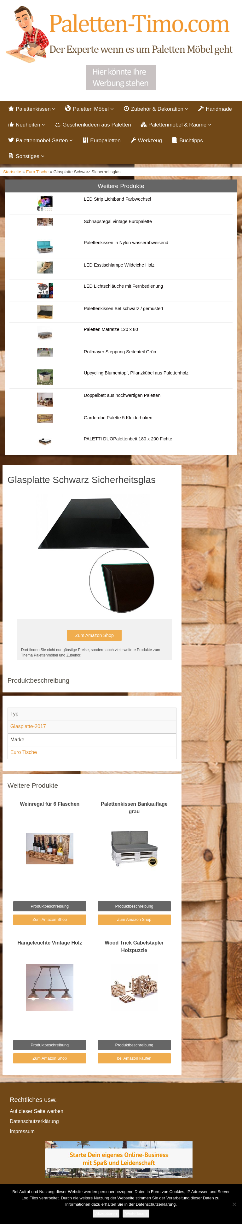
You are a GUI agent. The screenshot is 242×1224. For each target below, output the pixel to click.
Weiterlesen (136, 1213)
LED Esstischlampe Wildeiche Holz (119, 265)
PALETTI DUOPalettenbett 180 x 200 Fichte (128, 438)
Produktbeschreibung (50, 906)
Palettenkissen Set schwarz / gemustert (123, 308)
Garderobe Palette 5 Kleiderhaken (118, 417)
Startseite (12, 171)
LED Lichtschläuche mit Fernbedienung (123, 286)
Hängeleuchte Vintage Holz (49, 942)
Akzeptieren (106, 1213)
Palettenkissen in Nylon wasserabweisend (126, 242)
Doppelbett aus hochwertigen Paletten (122, 395)
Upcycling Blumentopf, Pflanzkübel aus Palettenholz (136, 372)
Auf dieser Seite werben (36, 1111)
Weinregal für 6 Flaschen (49, 804)
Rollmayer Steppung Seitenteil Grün (120, 351)
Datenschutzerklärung (34, 1121)
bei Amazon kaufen (134, 1058)
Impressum (22, 1131)
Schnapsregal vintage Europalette (118, 221)
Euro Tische (37, 171)
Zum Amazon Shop (94, 635)
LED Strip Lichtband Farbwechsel (117, 199)
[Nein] (234, 1204)
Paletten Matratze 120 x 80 (111, 329)
